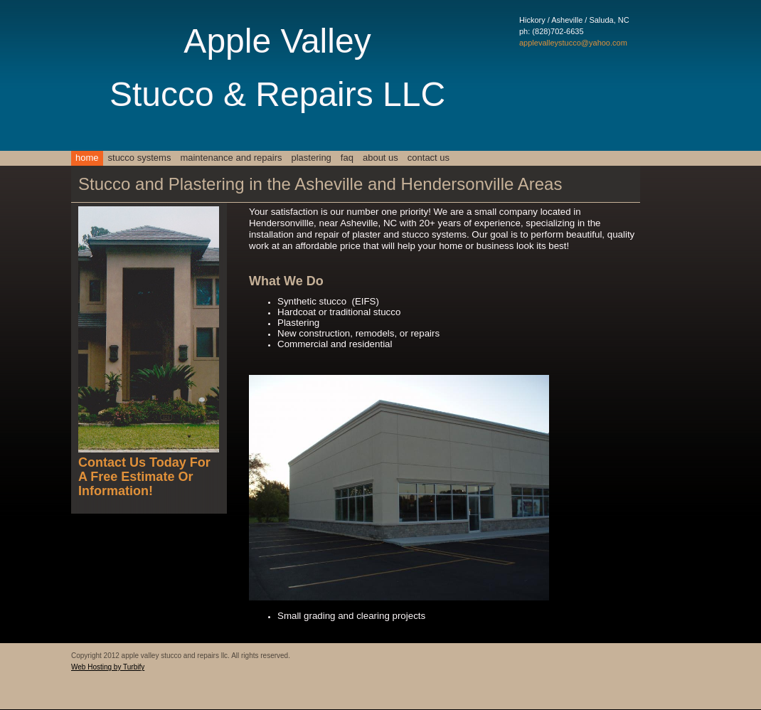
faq (347, 157)
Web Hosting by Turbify (107, 667)
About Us (380, 157)
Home (87, 157)
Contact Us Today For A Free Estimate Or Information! (144, 476)
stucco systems (139, 157)
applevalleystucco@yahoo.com (573, 42)
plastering (311, 157)
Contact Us (428, 157)
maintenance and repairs (231, 157)
